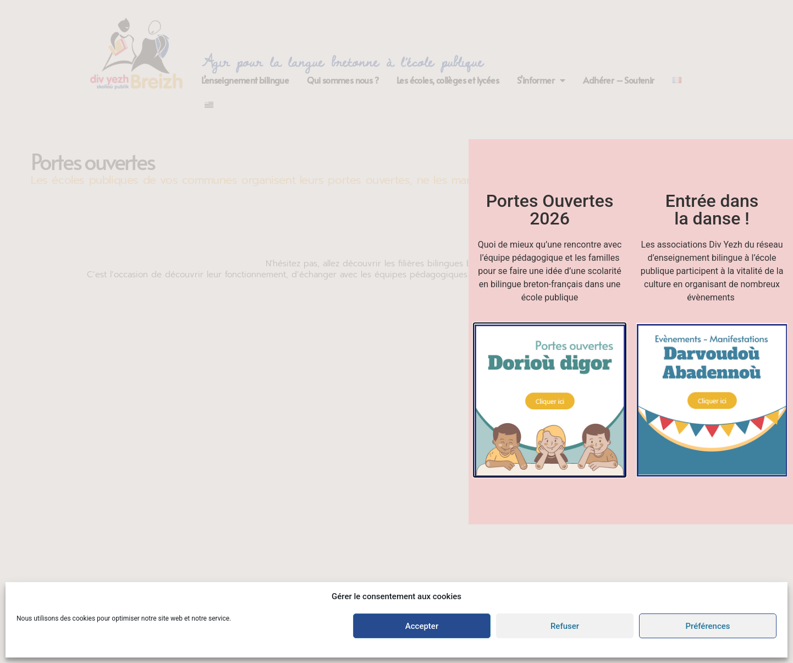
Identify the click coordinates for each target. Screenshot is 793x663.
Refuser (564, 626)
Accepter (421, 626)
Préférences (707, 626)
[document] (396, 331)
